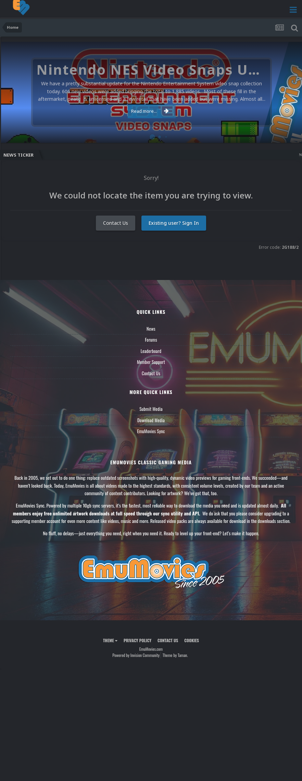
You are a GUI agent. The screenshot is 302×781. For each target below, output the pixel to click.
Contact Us (115, 223)
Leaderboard (151, 350)
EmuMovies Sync (151, 431)
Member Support (151, 361)
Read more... (150, 111)
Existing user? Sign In (174, 223)
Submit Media (151, 408)
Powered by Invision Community (136, 655)
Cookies (191, 640)
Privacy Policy (137, 640)
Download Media (151, 420)
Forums (151, 339)
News (151, 328)
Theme (110, 640)
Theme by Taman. (175, 655)
